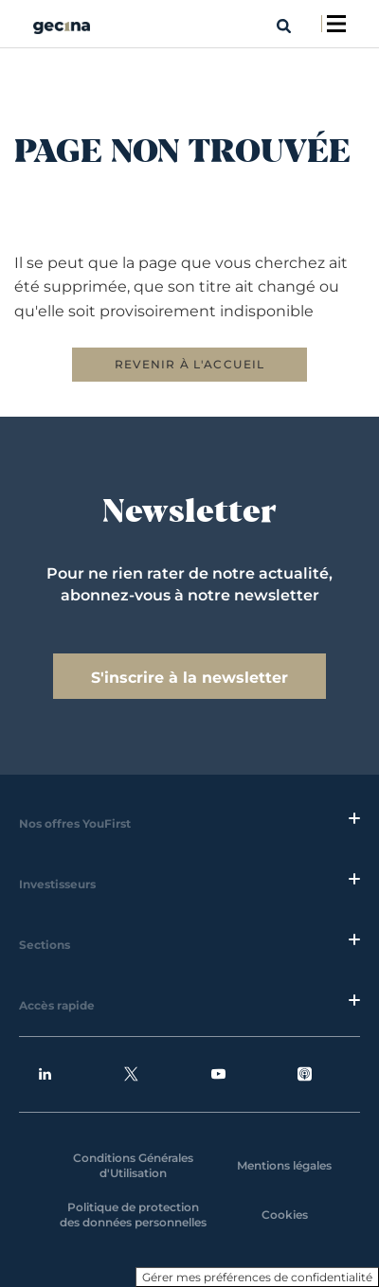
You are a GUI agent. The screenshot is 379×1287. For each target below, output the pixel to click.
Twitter (131, 1074)
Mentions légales (284, 1165)
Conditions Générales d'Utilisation (133, 1165)
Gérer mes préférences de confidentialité (257, 1277)
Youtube (218, 1074)
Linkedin (45, 1074)
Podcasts (305, 1074)
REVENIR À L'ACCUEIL (190, 364)
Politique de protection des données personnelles (133, 1214)
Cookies (285, 1214)
